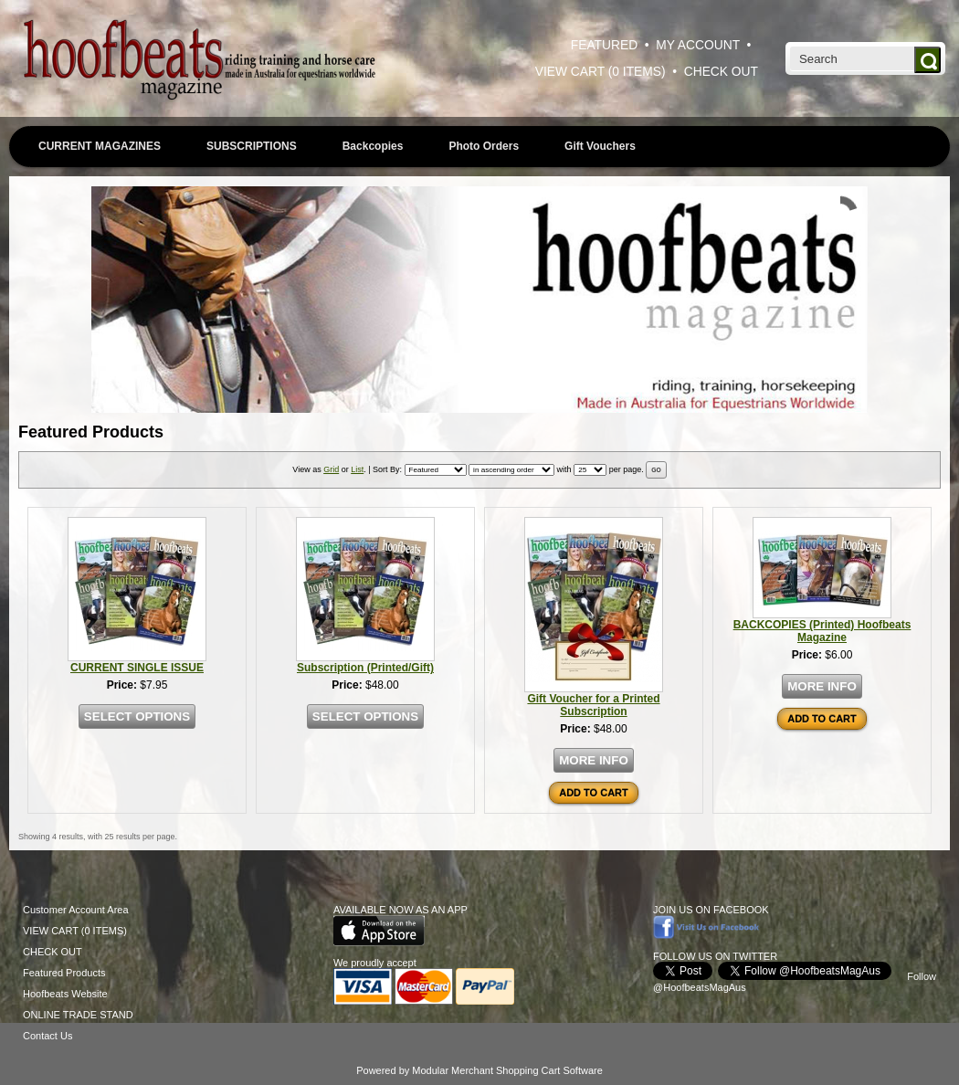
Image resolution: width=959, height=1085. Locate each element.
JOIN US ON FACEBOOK (711, 909)
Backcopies (373, 146)
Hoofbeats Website (65, 993)
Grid (331, 469)
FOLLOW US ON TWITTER (715, 956)
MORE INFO (593, 760)
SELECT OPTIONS (137, 716)
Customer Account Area (76, 909)
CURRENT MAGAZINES (99, 146)
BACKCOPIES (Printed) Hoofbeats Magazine (822, 631)
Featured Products (64, 972)
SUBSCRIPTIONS (251, 146)
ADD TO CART (593, 792)
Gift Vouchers (600, 146)
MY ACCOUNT (698, 45)
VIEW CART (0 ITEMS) (600, 72)
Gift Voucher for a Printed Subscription (593, 705)
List (357, 469)
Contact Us (47, 1035)
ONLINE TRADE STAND (78, 1014)
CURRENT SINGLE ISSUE (137, 667)
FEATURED (604, 45)
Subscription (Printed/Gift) (365, 667)
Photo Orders (483, 146)
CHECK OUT (721, 72)
